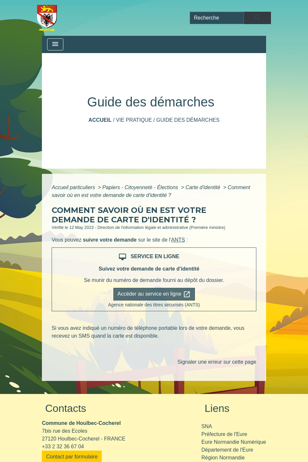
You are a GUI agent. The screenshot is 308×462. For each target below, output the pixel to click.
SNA (206, 426)
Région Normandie (223, 457)
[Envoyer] (257, 18)
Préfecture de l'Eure (224, 434)
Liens (217, 408)
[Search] (217, 18)
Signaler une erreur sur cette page (216, 362)
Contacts (65, 408)
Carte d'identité (204, 187)
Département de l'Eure (227, 450)
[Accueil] (47, 18)
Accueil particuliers (74, 187)
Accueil (99, 120)
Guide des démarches (188, 120)
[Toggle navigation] (55, 44)
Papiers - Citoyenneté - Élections (140, 187)
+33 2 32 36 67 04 (63, 446)
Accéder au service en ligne (154, 294)
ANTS (178, 240)
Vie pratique (134, 120)
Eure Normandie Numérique (233, 442)
